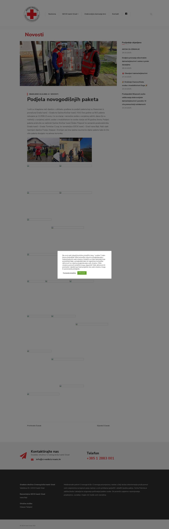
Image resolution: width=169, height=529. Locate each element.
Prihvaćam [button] (82, 273)
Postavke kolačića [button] (69, 273)
